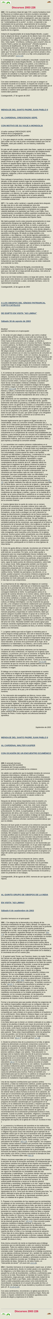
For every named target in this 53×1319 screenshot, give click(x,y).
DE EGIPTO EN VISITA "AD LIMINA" (19, 313)
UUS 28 (33, 1263)
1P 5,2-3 (11, 709)
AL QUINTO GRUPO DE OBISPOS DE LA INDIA (24, 894)
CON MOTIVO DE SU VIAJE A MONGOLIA (22, 125)
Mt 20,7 (10, 984)
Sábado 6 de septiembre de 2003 (17, 910)
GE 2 (12, 1062)
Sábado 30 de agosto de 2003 (16, 321)
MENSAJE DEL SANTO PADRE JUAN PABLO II (24, 109)
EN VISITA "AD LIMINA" (13, 902)
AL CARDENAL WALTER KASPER (18, 745)
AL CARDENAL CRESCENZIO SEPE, (19, 117)
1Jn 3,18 (12, 389)
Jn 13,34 (42, 662)
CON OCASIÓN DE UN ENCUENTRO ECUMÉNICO (26, 753)
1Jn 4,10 (19, 56)
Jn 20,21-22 (14, 1287)
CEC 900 (20, 980)
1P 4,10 (29, 1221)
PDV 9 (30, 1156)
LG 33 (37, 1038)
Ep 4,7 (18, 1038)
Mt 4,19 (24, 1142)
